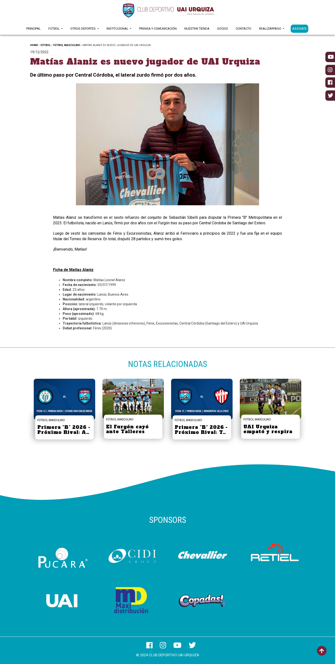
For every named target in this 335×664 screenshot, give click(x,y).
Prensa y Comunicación (158, 28)
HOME (34, 45)
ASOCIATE (299, 28)
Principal (33, 28)
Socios (222, 28)
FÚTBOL (45, 45)
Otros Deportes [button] (83, 28)
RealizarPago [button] (270, 28)
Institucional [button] (118, 28)
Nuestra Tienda (196, 28)
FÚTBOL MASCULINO (66, 45)
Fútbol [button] (54, 28)
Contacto (243, 28)
